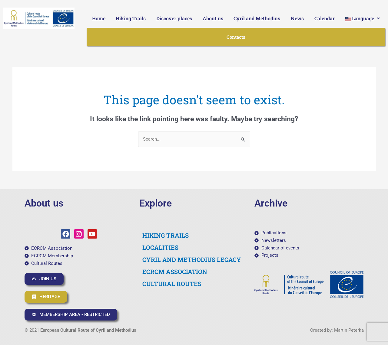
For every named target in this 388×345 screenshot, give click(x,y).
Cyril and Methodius (257, 18)
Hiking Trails (131, 18)
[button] (362, 18)
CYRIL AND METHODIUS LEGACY (191, 259)
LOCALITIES (160, 247)
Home (98, 18)
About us (213, 18)
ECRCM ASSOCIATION (174, 271)
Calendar (324, 18)
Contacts (236, 37)
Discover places (174, 18)
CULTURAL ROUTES (171, 284)
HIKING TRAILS (165, 235)
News (297, 18)
